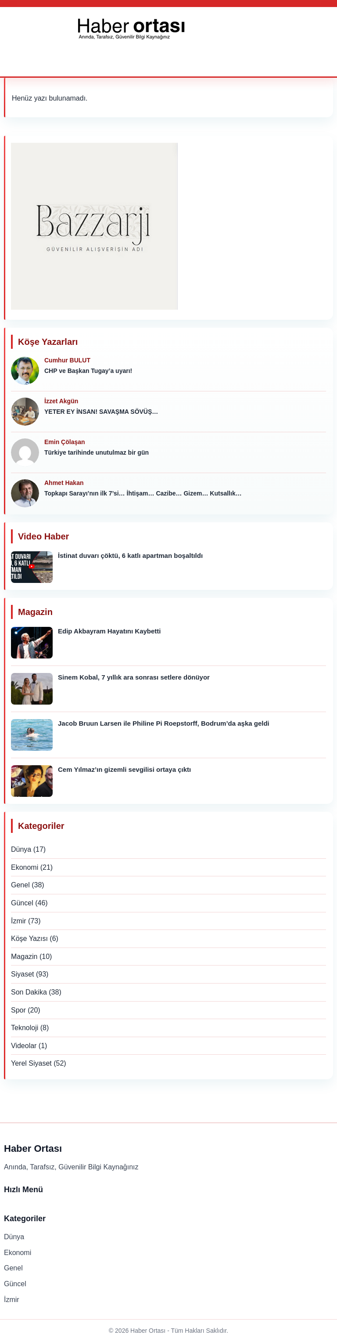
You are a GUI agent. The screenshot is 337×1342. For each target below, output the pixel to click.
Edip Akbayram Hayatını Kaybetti (109, 631)
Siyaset (22, 974)
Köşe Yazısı (29, 938)
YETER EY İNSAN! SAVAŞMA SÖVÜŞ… (101, 411)
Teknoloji (24, 1027)
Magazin (24, 956)
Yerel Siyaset (31, 1063)
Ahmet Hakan (63, 482)
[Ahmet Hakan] (25, 493)
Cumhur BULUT (67, 360)
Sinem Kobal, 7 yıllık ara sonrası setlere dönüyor (134, 677)
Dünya (21, 849)
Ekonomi (24, 867)
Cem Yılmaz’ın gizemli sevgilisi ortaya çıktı (124, 769)
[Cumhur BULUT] (25, 371)
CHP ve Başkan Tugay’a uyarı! (88, 370)
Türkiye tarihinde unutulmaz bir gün (96, 452)
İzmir (18, 921)
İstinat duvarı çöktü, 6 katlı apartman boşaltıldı (130, 555)
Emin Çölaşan (64, 441)
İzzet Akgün (61, 401)
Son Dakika (29, 992)
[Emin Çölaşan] (25, 452)
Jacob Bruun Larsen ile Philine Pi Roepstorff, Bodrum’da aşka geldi (163, 723)
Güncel (22, 903)
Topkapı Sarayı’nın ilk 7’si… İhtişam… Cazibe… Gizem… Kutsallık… (143, 493)
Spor (18, 1010)
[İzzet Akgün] (25, 412)
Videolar (23, 1045)
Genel (20, 885)
